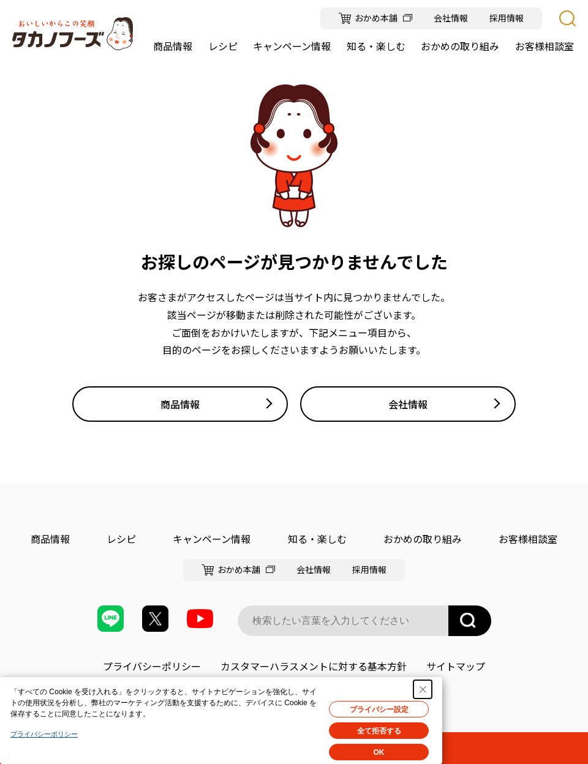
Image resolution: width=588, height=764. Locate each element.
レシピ (121, 538)
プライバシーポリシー (152, 666)
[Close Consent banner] (422, 689)
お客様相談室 (528, 538)
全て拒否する (379, 731)
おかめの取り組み (422, 538)
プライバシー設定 (379, 709)
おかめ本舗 (376, 18)
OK (379, 752)
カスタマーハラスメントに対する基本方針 (314, 666)
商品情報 (180, 404)
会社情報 (451, 18)
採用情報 (506, 18)
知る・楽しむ (317, 538)
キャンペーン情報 (212, 538)
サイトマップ (455, 666)
